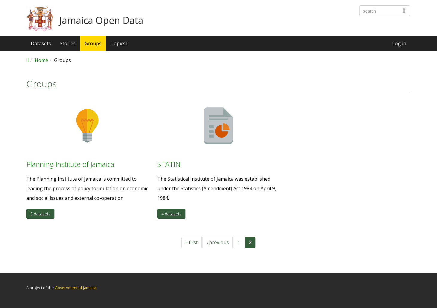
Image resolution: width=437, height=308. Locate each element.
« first (191, 242)
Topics (119, 43)
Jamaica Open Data (101, 20)
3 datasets (40, 214)
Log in (399, 43)
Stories (68, 43)
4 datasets (171, 214)
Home (41, 60)
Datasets (41, 43)
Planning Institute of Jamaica (70, 164)
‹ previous (217, 242)
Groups (93, 43)
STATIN (168, 164)
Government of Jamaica (75, 287)
